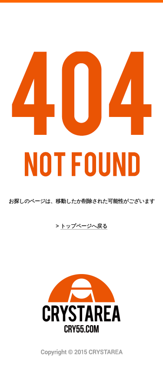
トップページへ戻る (83, 226)
